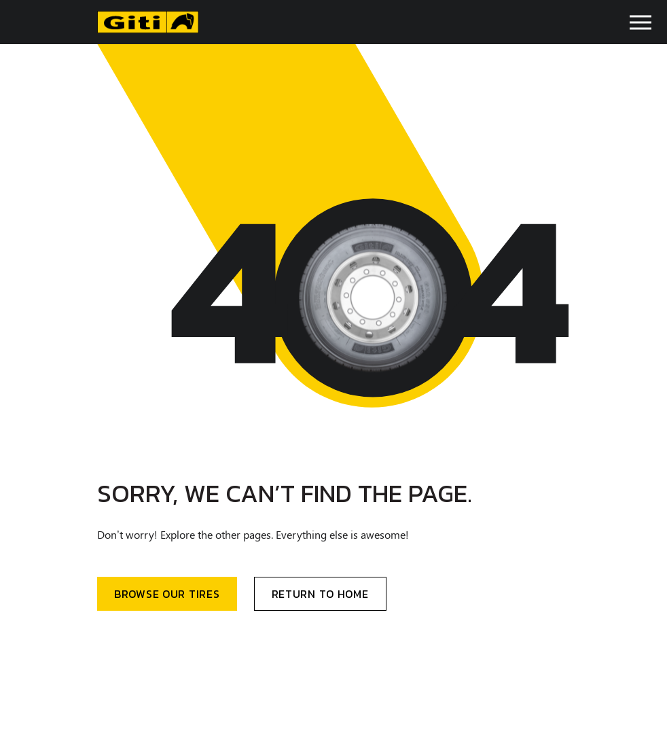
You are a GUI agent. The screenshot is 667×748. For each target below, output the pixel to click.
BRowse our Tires (167, 594)
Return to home (320, 594)
